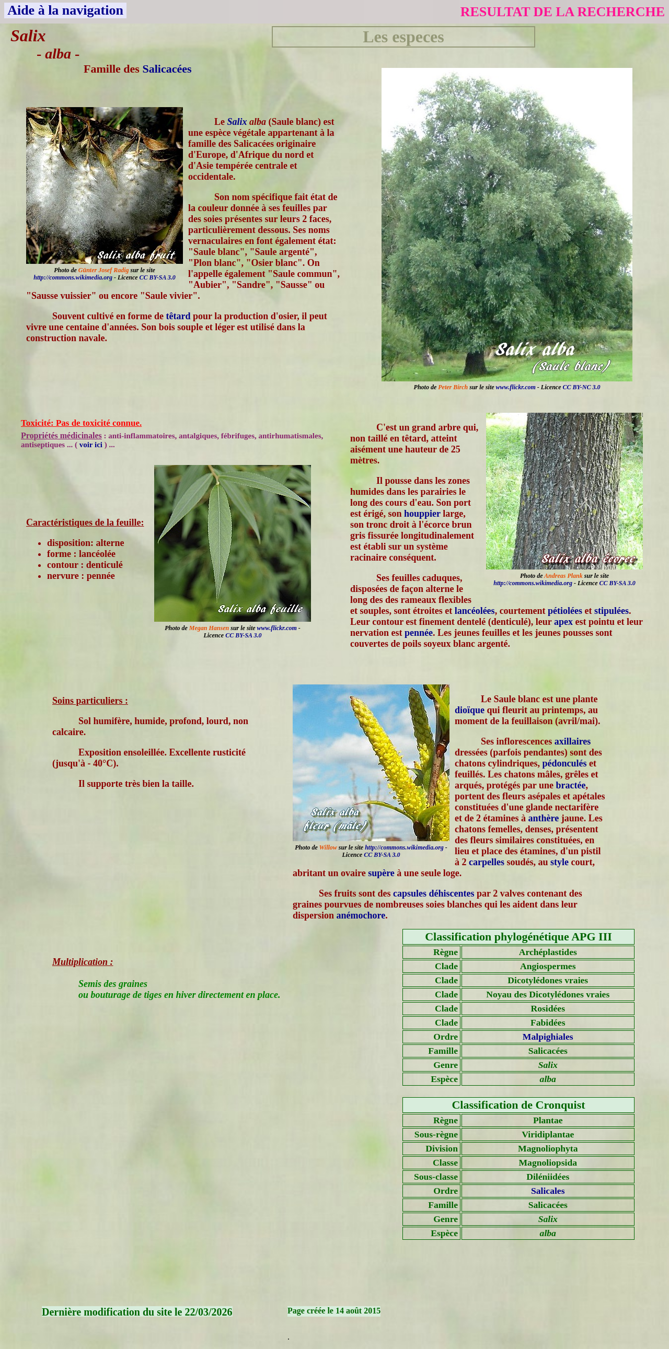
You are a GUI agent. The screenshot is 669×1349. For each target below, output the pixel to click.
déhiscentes (452, 893)
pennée (419, 632)
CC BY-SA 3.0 (158, 277)
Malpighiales (548, 1036)
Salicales (548, 1190)
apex (563, 622)
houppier (422, 513)
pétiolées (565, 611)
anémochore (361, 915)
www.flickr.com (516, 387)
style (559, 862)
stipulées (611, 611)
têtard (178, 316)
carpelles (486, 862)
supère (381, 873)
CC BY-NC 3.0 (581, 387)
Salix (237, 122)
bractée (571, 785)
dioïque (470, 710)
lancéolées (475, 611)
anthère (543, 818)
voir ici (92, 444)
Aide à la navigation (65, 10)
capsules (409, 893)
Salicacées (166, 68)
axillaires (573, 741)
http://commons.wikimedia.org (72, 277)
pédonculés (565, 763)
